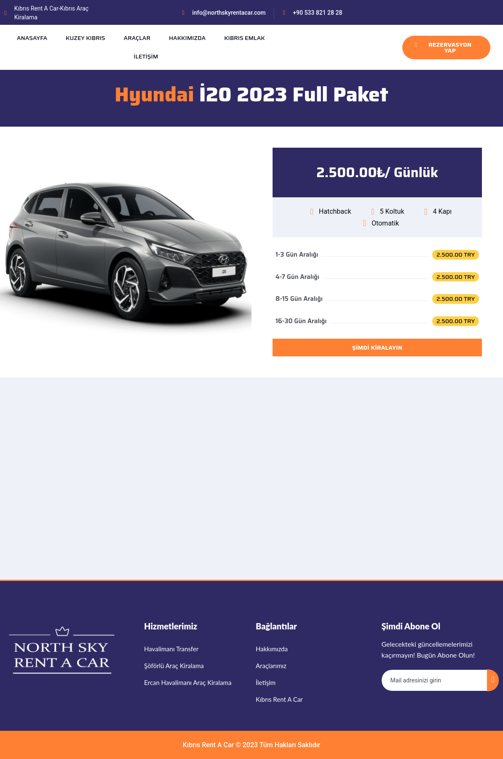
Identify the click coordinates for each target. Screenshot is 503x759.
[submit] (493, 680)
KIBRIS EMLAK (244, 37)
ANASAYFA (32, 37)
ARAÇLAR (137, 37)
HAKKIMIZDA (187, 37)
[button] (377, 172)
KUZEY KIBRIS (85, 37)
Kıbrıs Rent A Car (208, 745)
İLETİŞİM (146, 56)
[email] (434, 680)
